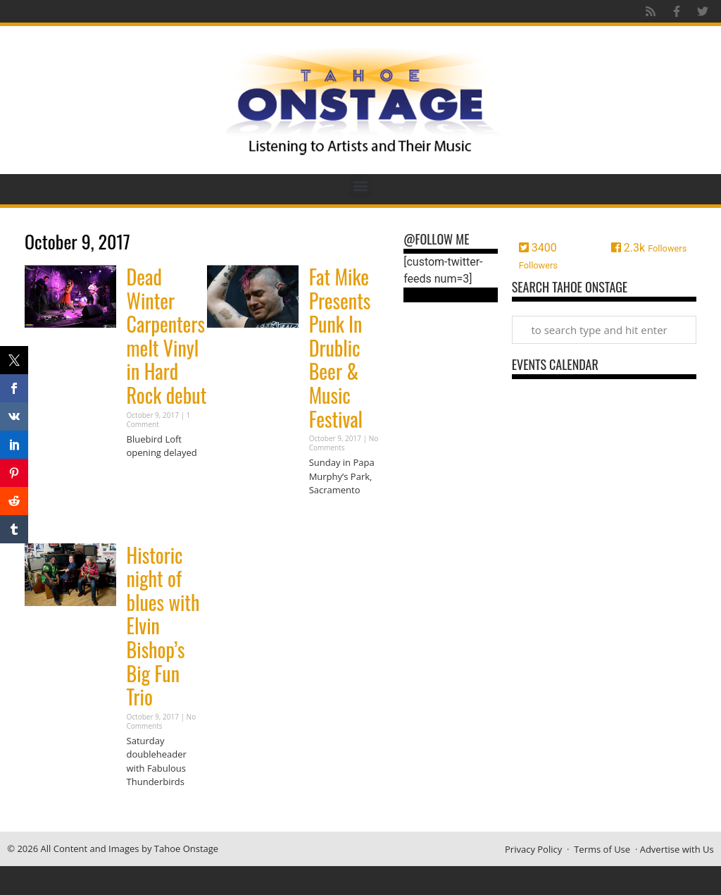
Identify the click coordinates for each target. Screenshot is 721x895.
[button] (360, 185)
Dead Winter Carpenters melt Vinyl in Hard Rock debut (167, 335)
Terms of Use (602, 849)
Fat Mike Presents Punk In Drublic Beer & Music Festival (340, 347)
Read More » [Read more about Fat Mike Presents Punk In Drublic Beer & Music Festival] (333, 518)
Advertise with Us (677, 849)
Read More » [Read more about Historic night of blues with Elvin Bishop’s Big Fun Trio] (151, 809)
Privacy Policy (533, 849)
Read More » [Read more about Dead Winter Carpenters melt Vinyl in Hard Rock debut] (151, 480)
